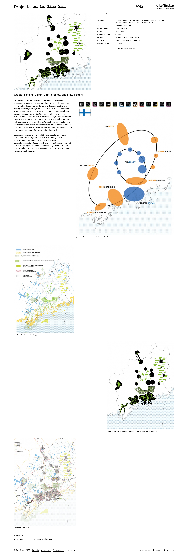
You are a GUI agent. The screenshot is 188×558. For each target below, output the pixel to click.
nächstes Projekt (167, 14)
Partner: (100, 37)
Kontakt (35, 550)
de (137, 6)
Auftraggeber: (103, 28)
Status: (100, 31)
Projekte (22, 6)
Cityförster (51, 6)
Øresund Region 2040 (43, 539)
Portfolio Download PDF (125, 49)
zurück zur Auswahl (105, 14)
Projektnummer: (103, 34)
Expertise (62, 6)
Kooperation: (102, 40)
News (42, 6)
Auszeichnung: (103, 43)
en (141, 6)
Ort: (98, 25)
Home (35, 6)
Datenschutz (58, 550)
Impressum (46, 550)
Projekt (20, 539)
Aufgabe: (100, 20)
